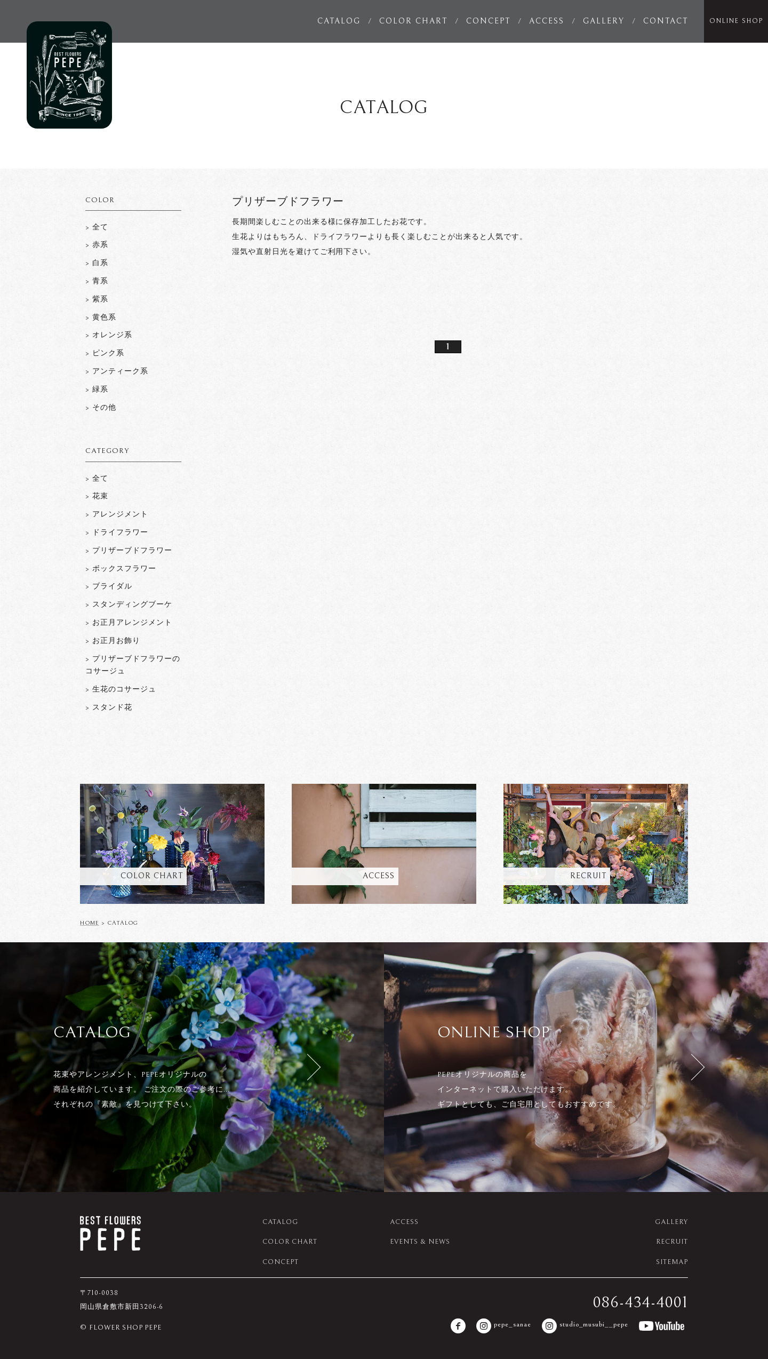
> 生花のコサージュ (120, 689)
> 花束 (96, 496)
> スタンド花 (108, 707)
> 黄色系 (100, 317)
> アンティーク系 (116, 371)
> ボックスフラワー (120, 569)
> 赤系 (96, 245)
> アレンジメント (116, 514)
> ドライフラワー (116, 532)
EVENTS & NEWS (420, 1242)
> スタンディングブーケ (128, 604)
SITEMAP (672, 1262)
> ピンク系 (104, 353)
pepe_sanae (503, 1325)
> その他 (100, 407)
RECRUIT (672, 1242)
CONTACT (665, 21)
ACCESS (546, 21)
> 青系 (96, 281)
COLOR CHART (413, 21)
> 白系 (96, 263)
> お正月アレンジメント (128, 622)
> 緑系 (96, 389)
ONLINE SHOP (736, 21)
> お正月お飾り (112, 641)
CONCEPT (488, 21)
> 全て (96, 227)
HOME (89, 922)
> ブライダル (108, 586)
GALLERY (604, 21)
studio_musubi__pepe (585, 1325)
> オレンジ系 (108, 335)
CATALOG (339, 21)
